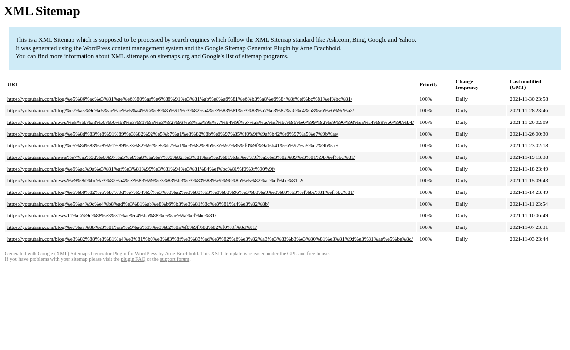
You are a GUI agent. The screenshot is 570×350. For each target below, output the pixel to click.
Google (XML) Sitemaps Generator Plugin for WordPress (97, 253)
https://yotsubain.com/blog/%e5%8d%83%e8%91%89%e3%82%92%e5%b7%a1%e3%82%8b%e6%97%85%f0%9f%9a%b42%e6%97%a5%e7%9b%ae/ (172, 134)
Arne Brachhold (320, 48)
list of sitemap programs (256, 56)
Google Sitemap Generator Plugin (248, 48)
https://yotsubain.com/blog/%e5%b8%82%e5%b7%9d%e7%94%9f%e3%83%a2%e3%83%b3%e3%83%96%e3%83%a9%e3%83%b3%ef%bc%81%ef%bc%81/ (180, 192)
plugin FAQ (133, 259)
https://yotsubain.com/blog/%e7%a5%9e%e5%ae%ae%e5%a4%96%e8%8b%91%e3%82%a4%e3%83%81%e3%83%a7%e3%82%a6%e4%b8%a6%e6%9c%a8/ (180, 110)
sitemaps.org (174, 56)
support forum (174, 259)
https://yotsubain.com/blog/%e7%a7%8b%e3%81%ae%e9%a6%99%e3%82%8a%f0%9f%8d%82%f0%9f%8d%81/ (132, 227)
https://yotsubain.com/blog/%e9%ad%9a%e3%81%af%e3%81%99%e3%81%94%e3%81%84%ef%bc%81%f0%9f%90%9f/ (141, 169)
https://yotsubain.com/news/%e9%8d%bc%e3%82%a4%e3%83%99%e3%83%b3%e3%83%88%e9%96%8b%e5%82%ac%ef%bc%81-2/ (155, 180)
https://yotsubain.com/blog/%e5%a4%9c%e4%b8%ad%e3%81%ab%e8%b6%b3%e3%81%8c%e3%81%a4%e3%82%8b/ (138, 204)
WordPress (96, 48)
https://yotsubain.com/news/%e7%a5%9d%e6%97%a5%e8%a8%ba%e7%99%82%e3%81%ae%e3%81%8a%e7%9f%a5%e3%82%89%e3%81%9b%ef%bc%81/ (181, 157)
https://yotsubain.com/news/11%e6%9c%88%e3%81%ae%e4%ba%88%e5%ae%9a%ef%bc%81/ (111, 215)
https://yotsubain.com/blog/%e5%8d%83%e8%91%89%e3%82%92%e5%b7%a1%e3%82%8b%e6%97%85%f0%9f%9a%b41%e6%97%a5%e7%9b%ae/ (172, 145)
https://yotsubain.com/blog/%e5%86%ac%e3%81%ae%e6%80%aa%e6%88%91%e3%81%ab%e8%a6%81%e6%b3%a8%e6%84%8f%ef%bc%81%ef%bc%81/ (179, 99)
